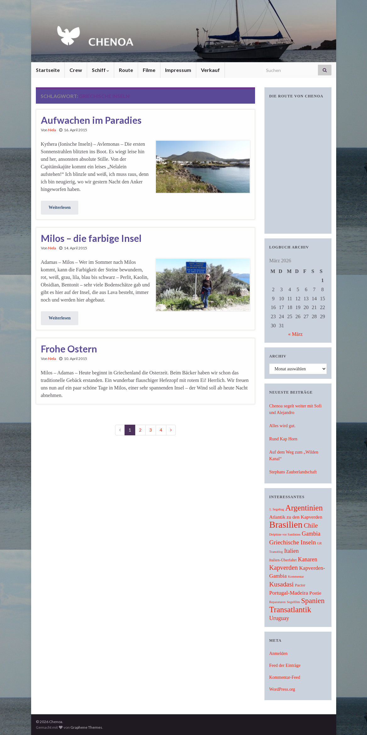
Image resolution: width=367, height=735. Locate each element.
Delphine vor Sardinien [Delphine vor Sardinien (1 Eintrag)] (284, 534)
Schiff (100, 70)
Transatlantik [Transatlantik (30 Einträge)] (290, 609)
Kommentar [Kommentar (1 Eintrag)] (296, 576)
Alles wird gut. (282, 425)
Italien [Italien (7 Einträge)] (291, 551)
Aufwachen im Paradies (91, 120)
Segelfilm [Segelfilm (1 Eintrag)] (293, 602)
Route (126, 70)
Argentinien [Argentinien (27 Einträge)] (304, 508)
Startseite (48, 70)
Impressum (178, 70)
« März (295, 334)
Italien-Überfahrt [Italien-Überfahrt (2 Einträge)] (283, 560)
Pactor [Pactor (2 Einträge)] (300, 585)
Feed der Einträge (285, 665)
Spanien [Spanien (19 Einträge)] (313, 600)
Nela (52, 130)
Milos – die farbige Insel (91, 238)
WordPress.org (282, 689)
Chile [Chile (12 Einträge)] (311, 525)
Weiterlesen (60, 207)
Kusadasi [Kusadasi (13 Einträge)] (281, 584)
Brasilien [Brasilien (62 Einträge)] (286, 525)
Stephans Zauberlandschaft (293, 472)
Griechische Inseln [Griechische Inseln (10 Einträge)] (292, 542)
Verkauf (210, 70)
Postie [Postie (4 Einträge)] (315, 593)
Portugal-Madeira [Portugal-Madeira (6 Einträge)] (288, 593)
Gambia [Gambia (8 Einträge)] (311, 533)
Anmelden (278, 653)
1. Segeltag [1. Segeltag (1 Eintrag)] (276, 509)
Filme (149, 70)
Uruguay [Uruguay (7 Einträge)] (279, 618)
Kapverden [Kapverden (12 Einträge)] (283, 567)
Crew (76, 70)
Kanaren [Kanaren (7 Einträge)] (307, 559)
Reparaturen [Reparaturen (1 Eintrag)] (277, 602)
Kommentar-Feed (284, 677)
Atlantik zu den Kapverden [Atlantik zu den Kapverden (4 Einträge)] (295, 517)
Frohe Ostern (69, 348)
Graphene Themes (86, 727)
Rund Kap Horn (283, 439)
